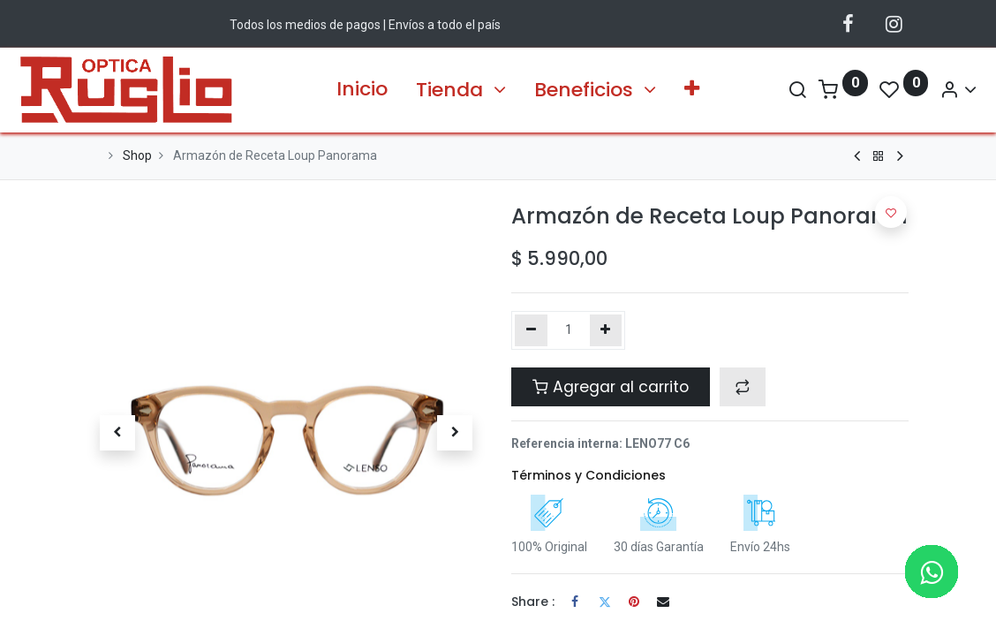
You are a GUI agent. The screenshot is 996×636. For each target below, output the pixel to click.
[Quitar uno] (531, 330)
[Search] (729, 90)
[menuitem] (362, 89)
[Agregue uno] (606, 330)
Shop (137, 155)
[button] (691, 89)
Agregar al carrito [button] (610, 387)
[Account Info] (890, 90)
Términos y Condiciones (588, 475)
